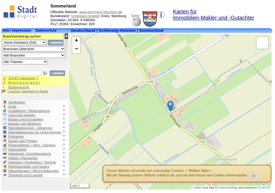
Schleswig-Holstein (85, 16)
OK (253, 176)
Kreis (136, 15)
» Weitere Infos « (199, 171)
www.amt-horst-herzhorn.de (100, 12)
